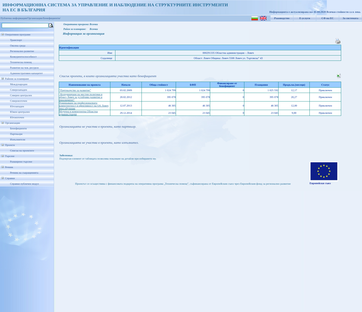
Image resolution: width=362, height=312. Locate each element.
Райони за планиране (17, 78)
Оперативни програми (17, 34)
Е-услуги (304, 18)
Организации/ (35, 18)
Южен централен (20, 112)
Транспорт (16, 40)
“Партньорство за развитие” (75, 90)
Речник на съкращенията (24, 172)
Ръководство (282, 18)
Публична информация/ (14, 18)
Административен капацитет (26, 73)
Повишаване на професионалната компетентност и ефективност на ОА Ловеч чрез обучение (83, 105)
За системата (350, 18)
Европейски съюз (320, 183)
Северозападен (18, 89)
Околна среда (17, 45)
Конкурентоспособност (23, 56)
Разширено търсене (21, 161)
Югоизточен (17, 117)
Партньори (16, 134)
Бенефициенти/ (52, 18)
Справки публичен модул (24, 183)
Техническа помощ (21, 62)
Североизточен (18, 100)
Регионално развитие (22, 51)
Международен (18, 84)
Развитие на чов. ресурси (24, 67)
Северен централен (21, 95)
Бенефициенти (18, 128)
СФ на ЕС (328, 18)
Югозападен (17, 106)
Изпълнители (17, 139)
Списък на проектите (22, 150)
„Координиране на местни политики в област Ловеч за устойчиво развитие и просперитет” (80, 97)
